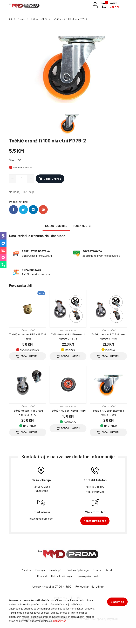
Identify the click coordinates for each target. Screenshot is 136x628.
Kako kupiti (62, 570)
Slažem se (116, 602)
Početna (32, 570)
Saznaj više (59, 620)
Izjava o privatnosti (95, 576)
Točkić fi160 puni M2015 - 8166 (68, 410)
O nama (104, 570)
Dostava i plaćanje (84, 570)
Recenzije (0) (82, 225)
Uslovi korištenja (68, 576)
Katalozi (34, 576)
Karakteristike (56, 225)
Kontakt (49, 576)
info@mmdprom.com (41, 518)
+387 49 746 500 (95, 486)
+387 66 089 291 (95, 491)
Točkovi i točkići (40, 18)
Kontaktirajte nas (95, 520)
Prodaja (22, 18)
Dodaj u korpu (50, 178)
